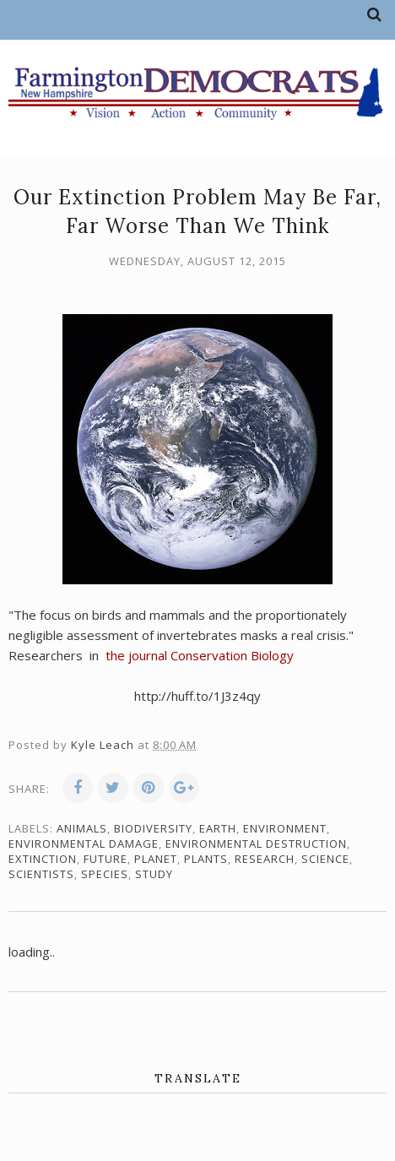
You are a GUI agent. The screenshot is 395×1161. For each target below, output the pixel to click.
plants (206, 858)
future (105, 858)
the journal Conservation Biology (198, 655)
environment (285, 828)
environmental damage (83, 843)
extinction (42, 858)
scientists (41, 874)
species (104, 874)
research (265, 858)
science (325, 858)
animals (82, 828)
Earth (217, 828)
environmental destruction (256, 843)
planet (155, 858)
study (154, 874)
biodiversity (153, 828)
